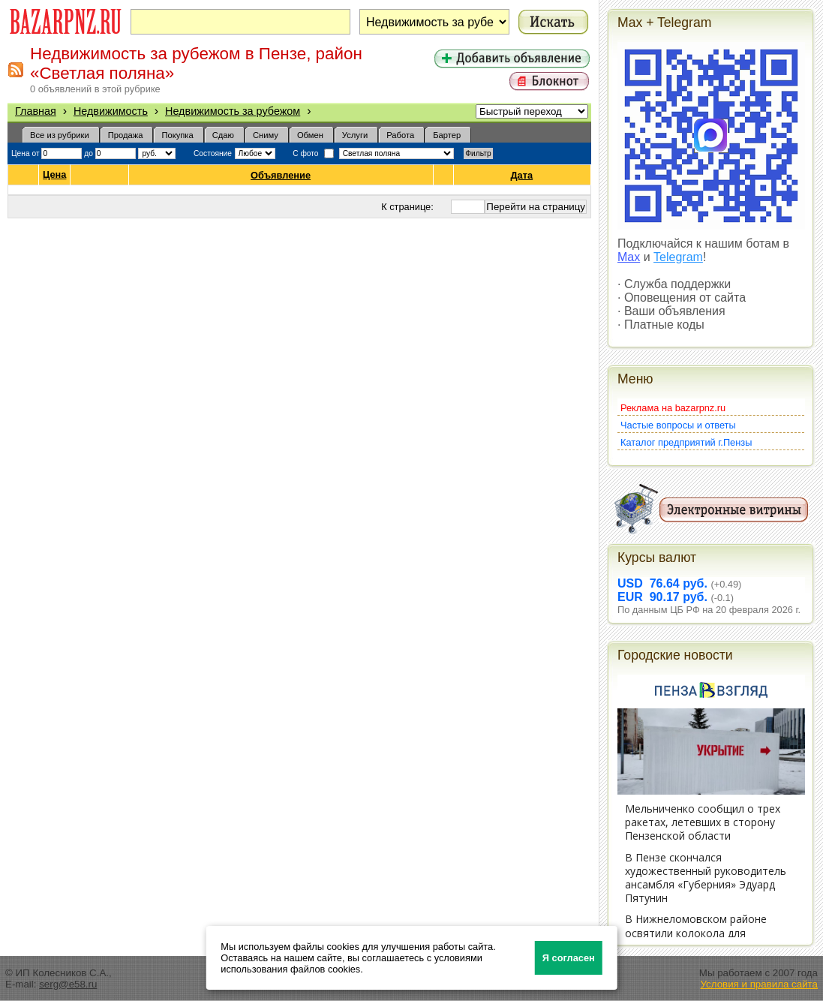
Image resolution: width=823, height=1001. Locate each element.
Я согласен (568, 957)
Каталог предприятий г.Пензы (686, 442)
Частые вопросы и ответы (678, 425)
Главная (35, 111)
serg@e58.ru (68, 984)
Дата (522, 175)
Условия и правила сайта (759, 984)
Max (628, 257)
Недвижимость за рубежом (232, 111)
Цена (54, 175)
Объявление (281, 175)
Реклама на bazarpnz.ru (672, 407)
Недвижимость (111, 111)
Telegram (678, 257)
